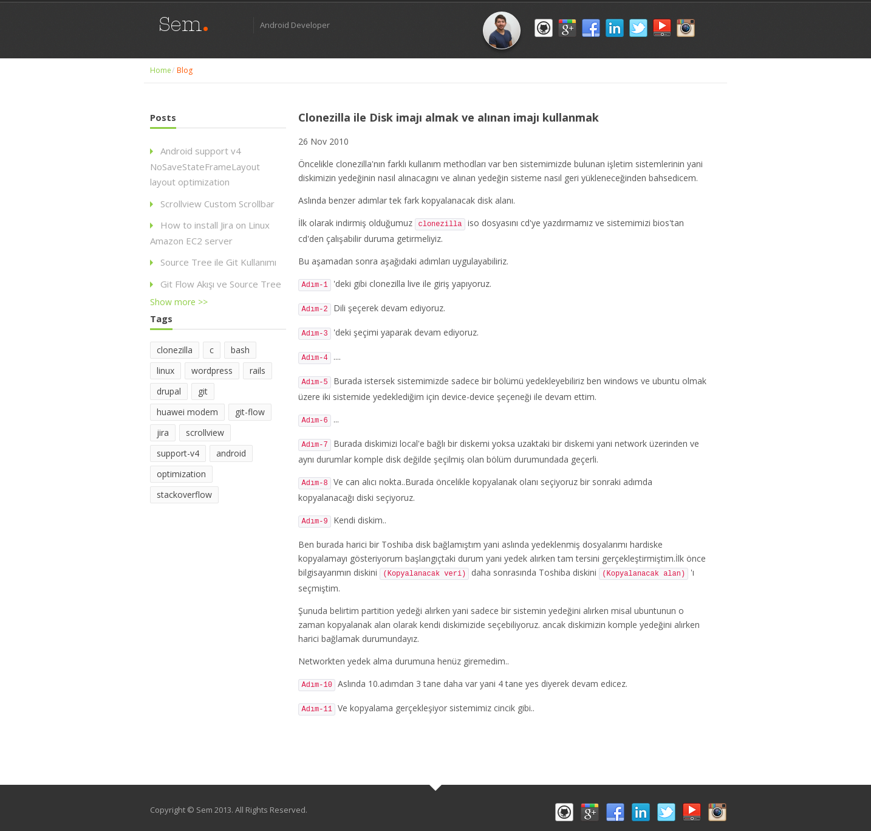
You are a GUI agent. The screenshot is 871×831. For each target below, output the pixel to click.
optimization (181, 474)
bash (240, 350)
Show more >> (179, 302)
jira (163, 432)
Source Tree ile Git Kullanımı (218, 262)
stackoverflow (184, 494)
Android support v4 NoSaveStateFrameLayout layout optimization (205, 166)
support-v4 (178, 453)
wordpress (212, 370)
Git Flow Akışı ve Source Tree (220, 284)
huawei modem (187, 412)
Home (160, 70)
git (203, 391)
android (231, 453)
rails (257, 370)
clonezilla (175, 350)
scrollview (205, 432)
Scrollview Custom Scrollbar (217, 204)
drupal (169, 391)
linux (165, 370)
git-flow (250, 412)
